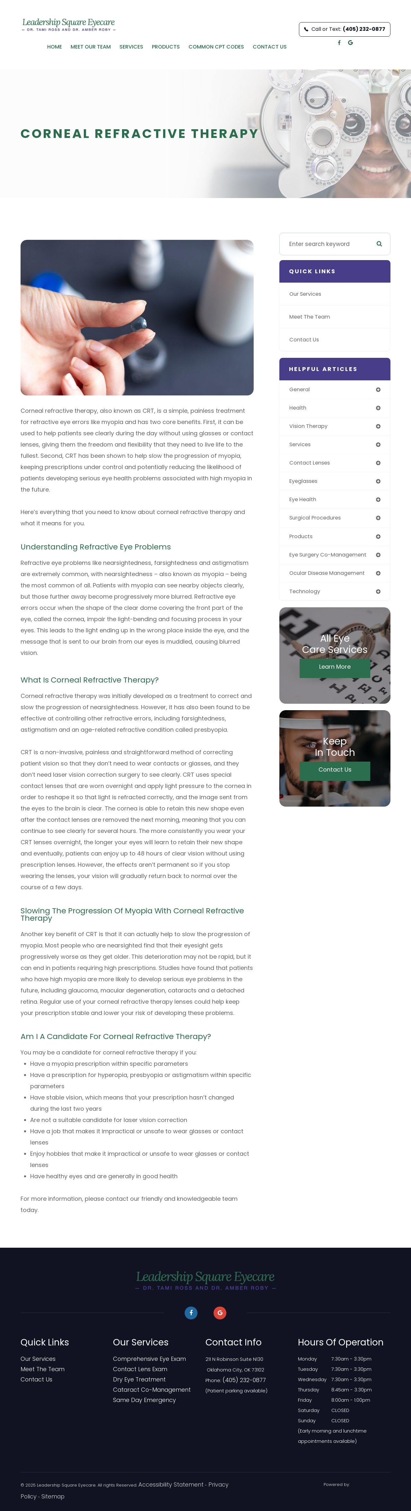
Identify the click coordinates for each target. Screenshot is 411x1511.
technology (305, 597)
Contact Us (270, 46)
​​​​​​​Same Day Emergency (139, 1400)
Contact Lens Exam (136, 1369)
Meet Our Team (91, 46)
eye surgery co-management (331, 560)
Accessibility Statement (162, 1484)
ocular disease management (330, 579)
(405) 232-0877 (240, 1379)
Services (131, 46)
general (300, 390)
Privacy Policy (206, 1484)
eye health (304, 503)
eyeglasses (305, 484)
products (301, 541)
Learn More (335, 673)
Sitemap (29, 1496)
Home (54, 46)
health (298, 409)
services (301, 446)
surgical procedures (317, 522)
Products (166, 46)
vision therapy (309, 427)
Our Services (307, 294)
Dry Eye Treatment (134, 1379)
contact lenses (311, 465)
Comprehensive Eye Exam (143, 1359)
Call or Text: (344, 29)
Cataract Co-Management (145, 1390)
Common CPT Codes (216, 46)
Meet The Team (311, 317)
